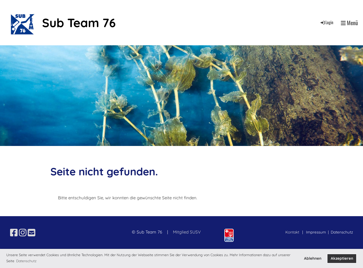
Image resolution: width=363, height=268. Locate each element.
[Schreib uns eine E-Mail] (31, 232)
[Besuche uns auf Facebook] (14, 232)
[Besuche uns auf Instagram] (22, 232)
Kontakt (292, 232)
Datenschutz (342, 232)
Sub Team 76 (79, 22)
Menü (349, 23)
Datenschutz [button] (26, 261)
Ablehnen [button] (312, 258)
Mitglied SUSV (187, 232)
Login (326, 22)
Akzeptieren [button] (342, 258)
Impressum (316, 232)
